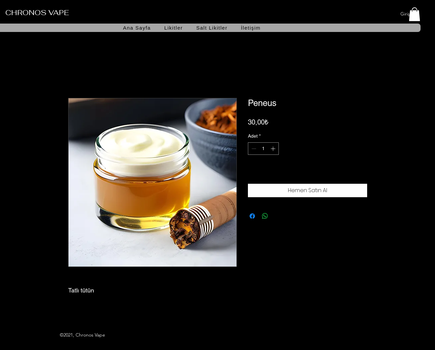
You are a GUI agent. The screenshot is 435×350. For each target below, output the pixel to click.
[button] (414, 14)
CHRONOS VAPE (37, 12)
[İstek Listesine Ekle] (360, 173)
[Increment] (273, 148)
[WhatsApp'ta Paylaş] (265, 216)
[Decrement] (253, 148)
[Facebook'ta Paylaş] (252, 216)
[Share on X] (278, 216)
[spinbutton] (263, 148)
